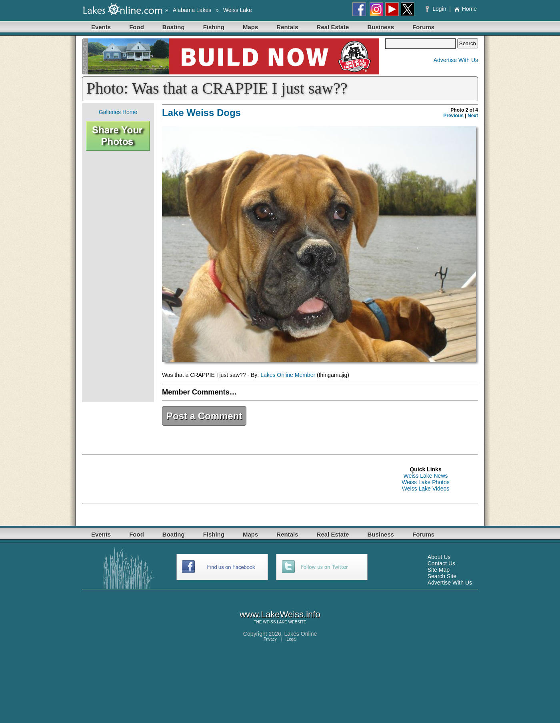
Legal (291, 639)
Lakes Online (300, 634)
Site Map (439, 570)
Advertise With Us (456, 60)
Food (136, 27)
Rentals (287, 27)
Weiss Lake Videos (426, 488)
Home (465, 9)
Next (473, 115)
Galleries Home (118, 112)
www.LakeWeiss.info (280, 614)
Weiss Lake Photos (426, 482)
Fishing (213, 27)
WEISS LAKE (275, 622)
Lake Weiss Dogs (201, 112)
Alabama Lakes (192, 10)
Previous (453, 115)
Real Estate (333, 27)
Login (437, 9)
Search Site (442, 576)
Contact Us (441, 563)
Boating (173, 27)
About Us (439, 557)
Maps (250, 27)
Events (101, 27)
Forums (423, 27)
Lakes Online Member (287, 375)
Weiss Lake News (425, 476)
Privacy (270, 639)
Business (380, 27)
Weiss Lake (237, 10)
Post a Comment (204, 416)
